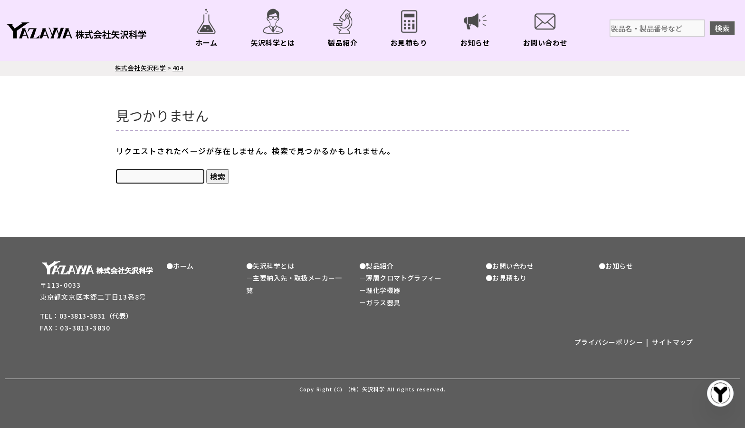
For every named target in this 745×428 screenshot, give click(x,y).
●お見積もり (506, 277)
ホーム (206, 43)
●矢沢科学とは (270, 266)
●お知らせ (616, 266)
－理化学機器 (380, 290)
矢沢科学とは (273, 43)
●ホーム (180, 266)
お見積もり (409, 43)
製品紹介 (342, 43)
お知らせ (475, 43)
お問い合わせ (545, 43)
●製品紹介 (376, 266)
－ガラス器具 (380, 302)
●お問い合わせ (510, 266)
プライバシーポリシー (608, 342)
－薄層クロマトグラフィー (400, 277)
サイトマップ (672, 342)
